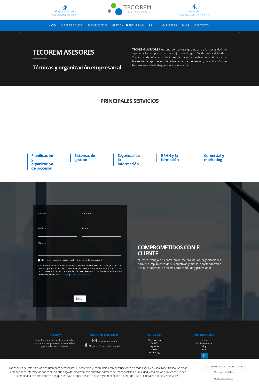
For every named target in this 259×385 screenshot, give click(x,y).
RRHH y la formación (170, 157)
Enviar (80, 298)
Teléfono (42, 228)
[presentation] (64, 284)
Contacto (204, 349)
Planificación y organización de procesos (42, 162)
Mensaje (42, 243)
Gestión (154, 343)
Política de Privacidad (81, 274)
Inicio (204, 340)
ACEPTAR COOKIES (223, 371)
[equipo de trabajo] (216, 133)
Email (85, 228)
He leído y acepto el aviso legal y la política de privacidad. (70, 260)
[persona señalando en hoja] (43, 133)
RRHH (154, 349)
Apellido (86, 213)
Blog (204, 346)
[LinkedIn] (204, 356)
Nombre (42, 213)
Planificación (154, 340)
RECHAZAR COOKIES (215, 366)
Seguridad (154, 346)
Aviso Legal (63, 274)
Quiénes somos (204, 343)
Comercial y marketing (214, 157)
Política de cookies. (223, 378)
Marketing (154, 352)
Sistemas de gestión (85, 157)
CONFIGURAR (236, 366)
